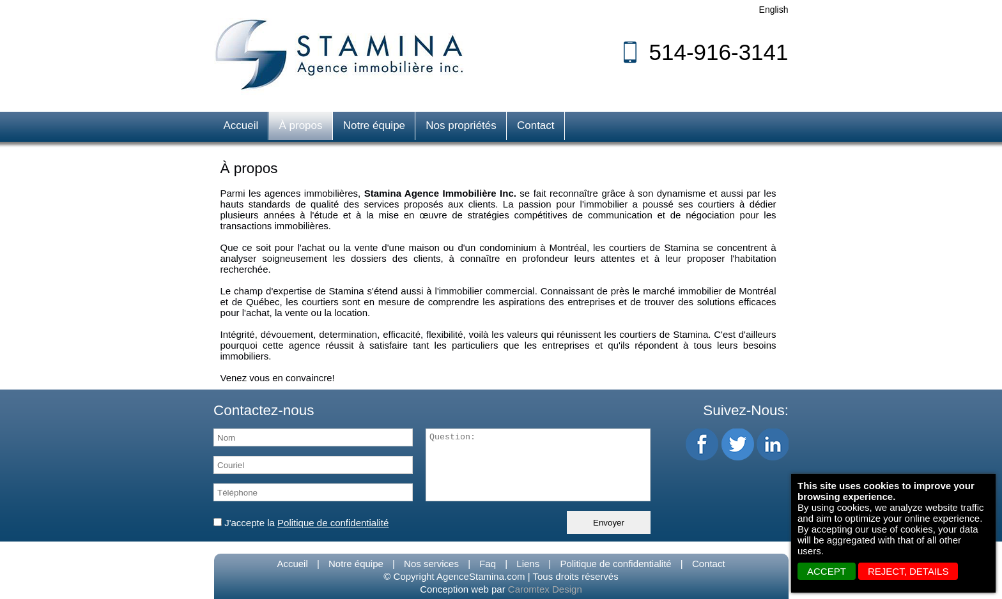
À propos (300, 125)
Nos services (431, 563)
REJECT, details (908, 571)
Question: (538, 464)
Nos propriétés (461, 125)
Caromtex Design (545, 589)
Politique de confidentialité (615, 563)
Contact (536, 125)
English (774, 9)
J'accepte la (301, 522)
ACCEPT (826, 571)
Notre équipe (374, 125)
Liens (527, 563)
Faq (487, 563)
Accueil (241, 125)
